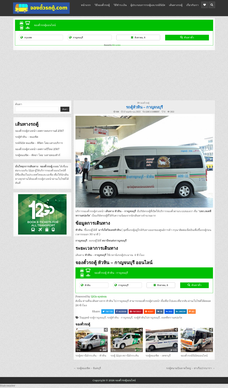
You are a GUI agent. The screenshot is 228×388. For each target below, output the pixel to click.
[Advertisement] (114, 74)
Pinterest (136, 311)
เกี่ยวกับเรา (192, 5)
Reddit (149, 311)
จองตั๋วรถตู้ (144, 102)
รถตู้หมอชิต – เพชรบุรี (158, 355)
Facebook (121, 311)
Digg (169, 311)
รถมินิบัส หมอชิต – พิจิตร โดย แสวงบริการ (39, 143)
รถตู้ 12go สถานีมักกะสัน (125, 355)
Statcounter (7, 385)
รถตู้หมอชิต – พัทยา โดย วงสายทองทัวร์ (37, 155)
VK (159, 311)
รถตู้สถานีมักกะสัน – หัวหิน (90, 355)
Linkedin (181, 311)
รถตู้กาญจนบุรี (98, 317)
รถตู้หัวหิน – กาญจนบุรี (144, 106)
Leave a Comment (152, 112)
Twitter (108, 311)
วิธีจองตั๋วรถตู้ (102, 5)
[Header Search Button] (212, 5)
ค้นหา (18, 104)
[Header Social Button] (204, 5)
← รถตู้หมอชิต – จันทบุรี (87, 368)
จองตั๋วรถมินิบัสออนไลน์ (194, 355)
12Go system (116, 45)
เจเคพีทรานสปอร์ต (171, 317)
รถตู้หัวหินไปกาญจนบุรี (147, 317)
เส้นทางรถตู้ (175, 5)
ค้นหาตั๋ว (187, 37)
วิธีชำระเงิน (120, 5)
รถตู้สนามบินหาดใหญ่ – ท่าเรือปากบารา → (190, 368)
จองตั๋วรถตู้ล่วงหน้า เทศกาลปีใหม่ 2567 (37, 149)
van (117, 112)
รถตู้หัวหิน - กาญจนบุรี (120, 317)
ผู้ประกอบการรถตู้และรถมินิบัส (148, 5)
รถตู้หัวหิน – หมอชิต (26, 136)
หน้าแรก (86, 5)
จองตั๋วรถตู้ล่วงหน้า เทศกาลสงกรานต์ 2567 (39, 130)
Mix (191, 311)
